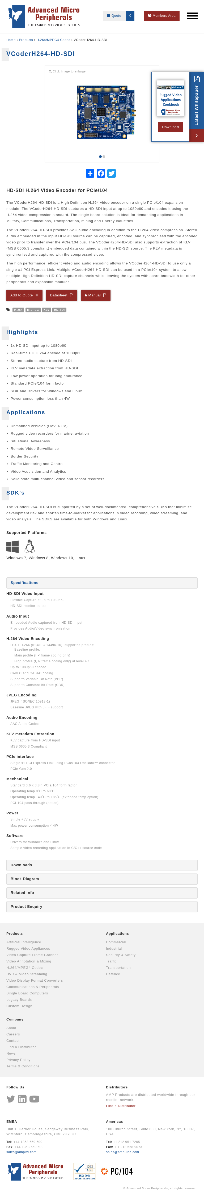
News (11, 1053)
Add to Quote (21, 295)
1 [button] (100, 156)
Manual (93, 295)
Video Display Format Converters (34, 980)
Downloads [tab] (21, 865)
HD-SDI (59, 310)
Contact (13, 1041)
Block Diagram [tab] (25, 879)
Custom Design (19, 1006)
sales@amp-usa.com (122, 1152)
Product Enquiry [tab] (26, 906)
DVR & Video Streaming (26, 974)
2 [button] (104, 156)
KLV (46, 310)
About (11, 1028)
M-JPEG (33, 310)
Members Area (162, 16)
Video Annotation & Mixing (28, 961)
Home (11, 40)
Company (14, 1019)
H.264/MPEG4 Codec (53, 40)
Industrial (114, 948)
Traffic (111, 961)
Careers (13, 1034)
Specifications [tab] (25, 583)
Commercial (116, 942)
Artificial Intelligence (23, 942)
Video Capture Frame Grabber (32, 955)
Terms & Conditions (23, 1066)
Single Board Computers (27, 993)
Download (170, 127)
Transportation (118, 968)
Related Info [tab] (22, 893)
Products (26, 40)
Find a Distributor (21, 1047)
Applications (117, 934)
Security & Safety (121, 955)
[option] (102, 112)
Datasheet (59, 295)
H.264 (18, 310)
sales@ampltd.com (21, 1152)
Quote (120, 16)
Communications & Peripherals (32, 987)
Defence (113, 974)
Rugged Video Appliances (28, 948)
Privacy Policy (18, 1060)
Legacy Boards (19, 1000)
